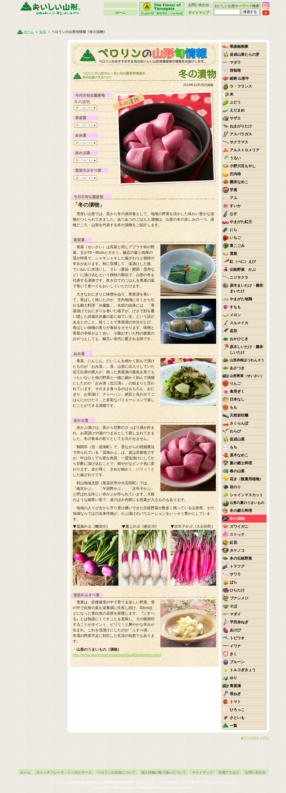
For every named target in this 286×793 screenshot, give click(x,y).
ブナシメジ (239, 598)
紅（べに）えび (243, 261)
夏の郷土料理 (241, 463)
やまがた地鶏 (241, 299)
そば (233, 606)
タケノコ (237, 550)
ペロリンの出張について (116, 772)
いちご (235, 237)
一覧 (233, 725)
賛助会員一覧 (41, 184)
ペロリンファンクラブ (41, 108)
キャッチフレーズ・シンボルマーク (64, 772)
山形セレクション (41, 153)
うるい (235, 158)
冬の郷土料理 (241, 510)
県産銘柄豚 (239, 46)
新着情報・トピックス (41, 214)
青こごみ (237, 245)
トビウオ (237, 638)
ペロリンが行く (41, 199)
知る (48, 22)
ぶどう (235, 102)
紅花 (233, 542)
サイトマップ (198, 13)
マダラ (235, 62)
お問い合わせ (198, 5)
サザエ (235, 118)
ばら (233, 582)
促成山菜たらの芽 (244, 54)
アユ (233, 198)
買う (111, 22)
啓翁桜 (235, 70)
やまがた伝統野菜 (41, 78)
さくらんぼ (239, 423)
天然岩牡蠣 (239, 415)
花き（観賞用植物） (246, 479)
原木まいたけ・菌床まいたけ (246, 288)
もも (233, 407)
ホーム (120, 13)
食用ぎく (237, 391)
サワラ (235, 574)
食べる (175, 22)
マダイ (235, 614)
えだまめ (237, 110)
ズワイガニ (239, 526)
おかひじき (239, 339)
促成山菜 (237, 439)
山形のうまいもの (41, 47)
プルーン (237, 662)
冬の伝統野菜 (241, 558)
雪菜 (233, 253)
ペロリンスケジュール (41, 244)
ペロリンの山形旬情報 (41, 63)
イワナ (235, 646)
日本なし (237, 399)
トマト (235, 702)
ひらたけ (237, 590)
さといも (237, 717)
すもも (235, 307)
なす (233, 214)
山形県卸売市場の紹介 (41, 138)
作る (238, 22)
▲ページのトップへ (255, 737)
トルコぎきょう (243, 670)
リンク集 (41, 229)
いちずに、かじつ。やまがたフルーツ (41, 274)
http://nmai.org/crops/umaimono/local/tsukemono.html (117, 655)
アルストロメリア (244, 150)
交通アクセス (229, 772)
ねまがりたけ (241, 126)
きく (233, 654)
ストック (237, 534)
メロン (235, 315)
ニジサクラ (239, 277)
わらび (235, 431)
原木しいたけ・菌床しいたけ (246, 349)
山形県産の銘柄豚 (41, 259)
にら (233, 230)
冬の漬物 (237, 518)
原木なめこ (239, 455)
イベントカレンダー (41, 93)
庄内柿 (235, 174)
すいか (235, 206)
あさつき (237, 368)
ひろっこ (237, 710)
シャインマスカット (246, 495)
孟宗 (233, 331)
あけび (235, 630)
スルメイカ (239, 323)
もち (233, 447)
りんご (235, 383)
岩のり (235, 487)
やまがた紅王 (241, 222)
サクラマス (239, 142)
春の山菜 (237, 471)
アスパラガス (241, 134)
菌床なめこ (239, 182)
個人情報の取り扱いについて (163, 772)
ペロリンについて (121, 5)
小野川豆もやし (243, 166)
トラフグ (237, 566)
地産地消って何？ (41, 123)
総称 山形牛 (239, 78)
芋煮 (233, 190)
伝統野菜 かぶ (243, 269)
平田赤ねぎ (239, 622)
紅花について (41, 168)
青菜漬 (235, 686)
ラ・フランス (241, 86)
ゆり (233, 678)
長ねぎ (235, 694)
